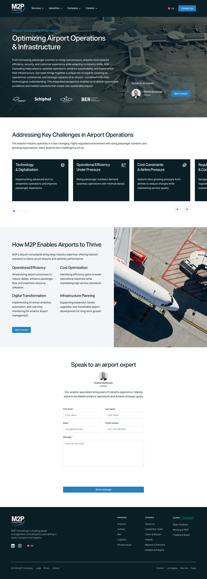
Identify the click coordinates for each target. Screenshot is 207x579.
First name (68, 409)
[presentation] (85, 475)
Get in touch (21, 330)
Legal (38, 568)
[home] (18, 8)
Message (68, 437)
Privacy (46, 568)
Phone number (112, 423)
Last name (110, 409)
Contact (56, 568)
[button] (37, 8)
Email (66, 423)
